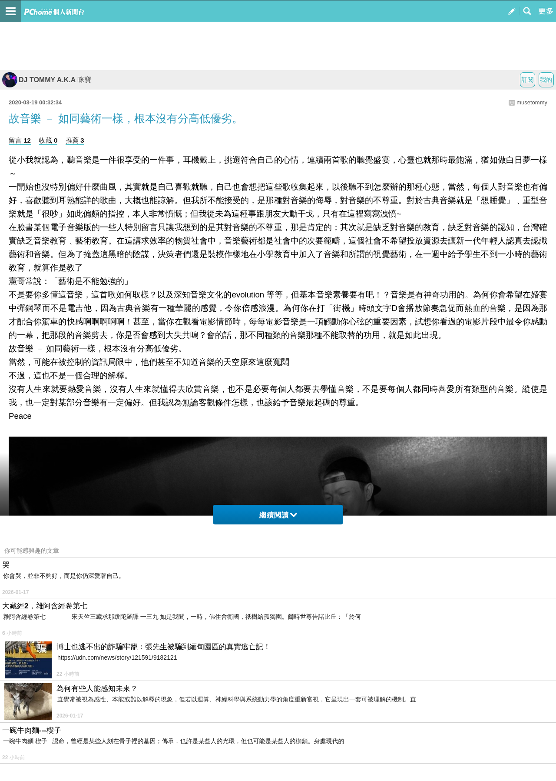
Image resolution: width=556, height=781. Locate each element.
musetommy (531, 102)
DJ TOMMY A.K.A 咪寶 (46, 79)
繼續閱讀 (278, 515)
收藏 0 (48, 140)
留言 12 (20, 140)
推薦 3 (75, 140)
